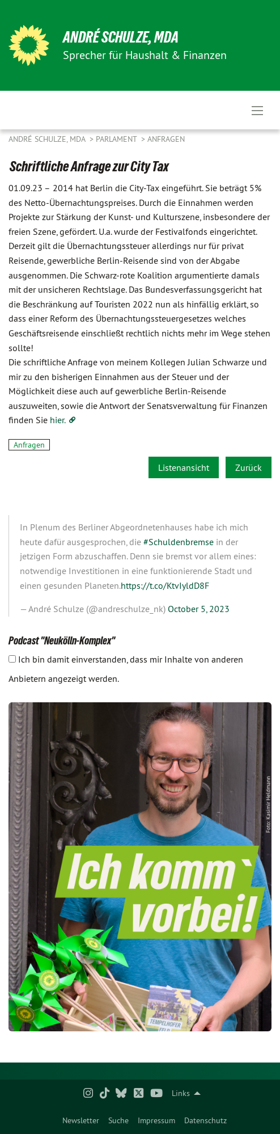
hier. (57, 419)
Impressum (156, 1120)
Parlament (117, 139)
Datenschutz (205, 1120)
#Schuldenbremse (178, 541)
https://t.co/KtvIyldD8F (165, 585)
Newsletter (80, 1120)
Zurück (248, 467)
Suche (118, 1120)
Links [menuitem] (181, 1093)
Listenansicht (183, 467)
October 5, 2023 (199, 608)
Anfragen (166, 139)
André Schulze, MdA (121, 37)
